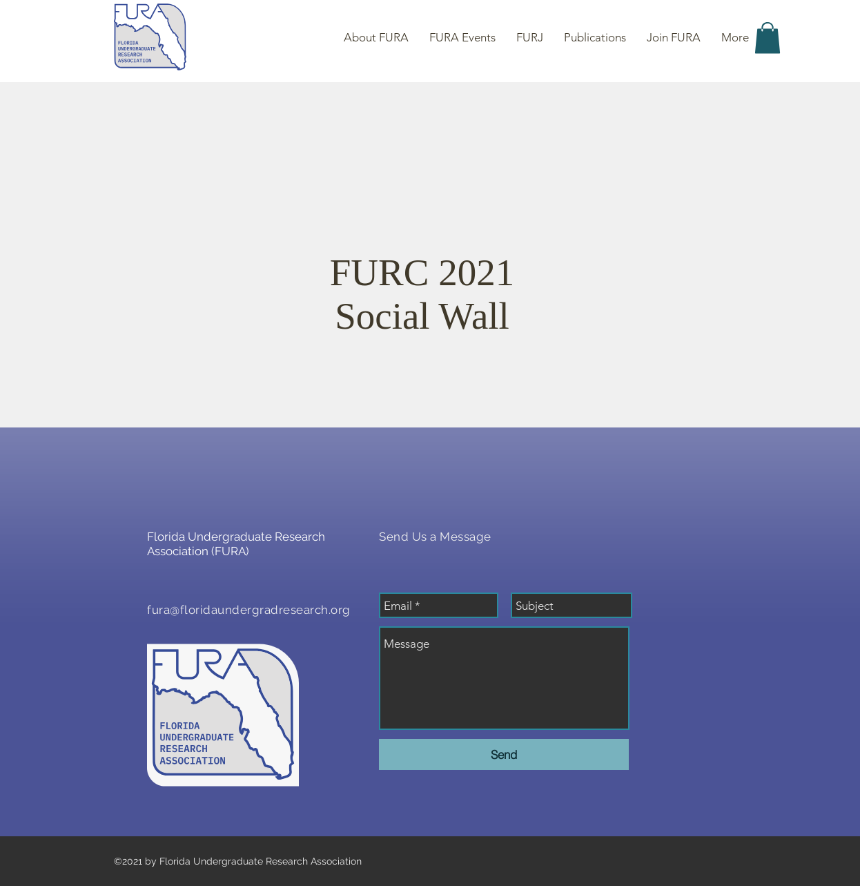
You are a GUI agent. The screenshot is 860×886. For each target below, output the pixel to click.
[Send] (504, 754)
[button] (767, 37)
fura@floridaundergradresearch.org (249, 610)
